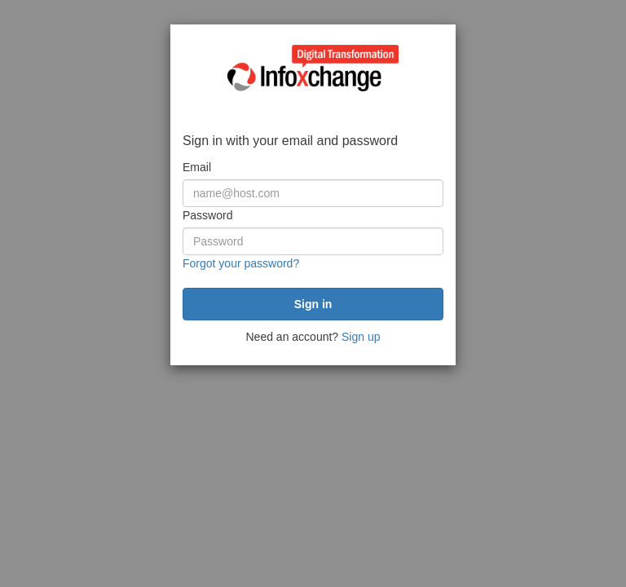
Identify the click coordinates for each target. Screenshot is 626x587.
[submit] (313, 304)
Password (207, 215)
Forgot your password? (241, 263)
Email (197, 167)
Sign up (361, 336)
